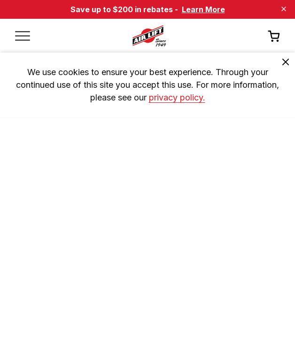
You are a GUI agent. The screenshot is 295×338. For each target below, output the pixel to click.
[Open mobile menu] (22, 35)
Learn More (203, 9)
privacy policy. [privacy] (177, 97)
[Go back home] (149, 35)
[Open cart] (274, 36)
